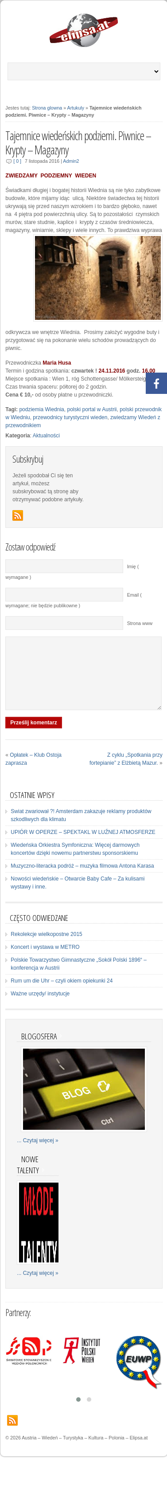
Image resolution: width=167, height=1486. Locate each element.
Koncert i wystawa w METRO (45, 960)
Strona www (139, 623)
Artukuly (76, 107)
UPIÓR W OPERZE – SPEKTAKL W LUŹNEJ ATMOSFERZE (83, 845)
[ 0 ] (17, 161)
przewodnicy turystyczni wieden (70, 417)
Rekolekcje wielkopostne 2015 (46, 947)
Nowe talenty (28, 1178)
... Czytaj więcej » (37, 1154)
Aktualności (46, 435)
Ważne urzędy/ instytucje (40, 1007)
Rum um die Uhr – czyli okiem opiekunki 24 (62, 994)
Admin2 (71, 161)
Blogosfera (39, 1049)
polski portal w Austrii (92, 409)
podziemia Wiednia (41, 409)
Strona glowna (47, 107)
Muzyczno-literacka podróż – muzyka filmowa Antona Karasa (82, 879)
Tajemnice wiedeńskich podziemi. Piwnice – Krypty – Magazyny (78, 143)
